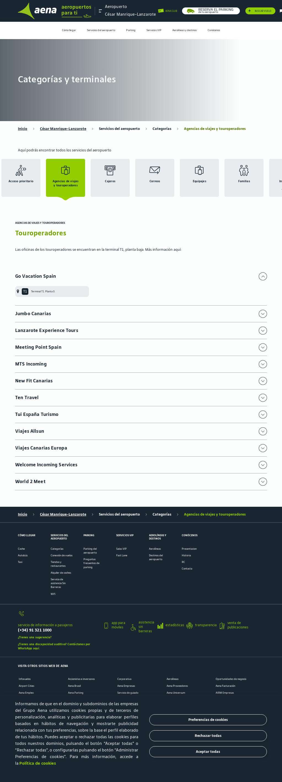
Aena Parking (75, 692)
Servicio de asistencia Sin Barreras (58, 583)
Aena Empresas (126, 686)
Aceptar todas (208, 751)
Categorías (162, 128)
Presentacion (189, 549)
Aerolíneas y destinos (184, 30)
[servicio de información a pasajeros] (58, 615)
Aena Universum (176, 692)
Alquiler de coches (61, 572)
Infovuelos (25, 679)
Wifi (53, 594)
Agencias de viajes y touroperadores (215, 128)
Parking (130, 30)
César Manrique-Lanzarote (63, 128)
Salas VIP (121, 549)
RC (183, 562)
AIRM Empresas (225, 692)
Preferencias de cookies (208, 719)
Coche (21, 549)
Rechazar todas (208, 735)
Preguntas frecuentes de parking (91, 563)
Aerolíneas (155, 549)
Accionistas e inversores (81, 679)
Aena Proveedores (177, 686)
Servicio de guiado (127, 692)
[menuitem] (69, 30)
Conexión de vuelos (61, 555)
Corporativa (124, 679)
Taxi (20, 562)
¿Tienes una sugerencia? (34, 637)
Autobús (23, 555)
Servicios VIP (154, 30)
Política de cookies (37, 763)
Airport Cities (26, 686)
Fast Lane (121, 555)
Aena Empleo (26, 692)
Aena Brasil (74, 686)
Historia (186, 555)
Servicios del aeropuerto (101, 30)
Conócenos (214, 30)
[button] (100, 10)
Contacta (187, 568)
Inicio (22, 128)
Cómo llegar (69, 30)
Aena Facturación (225, 686)
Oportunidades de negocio (231, 679)
